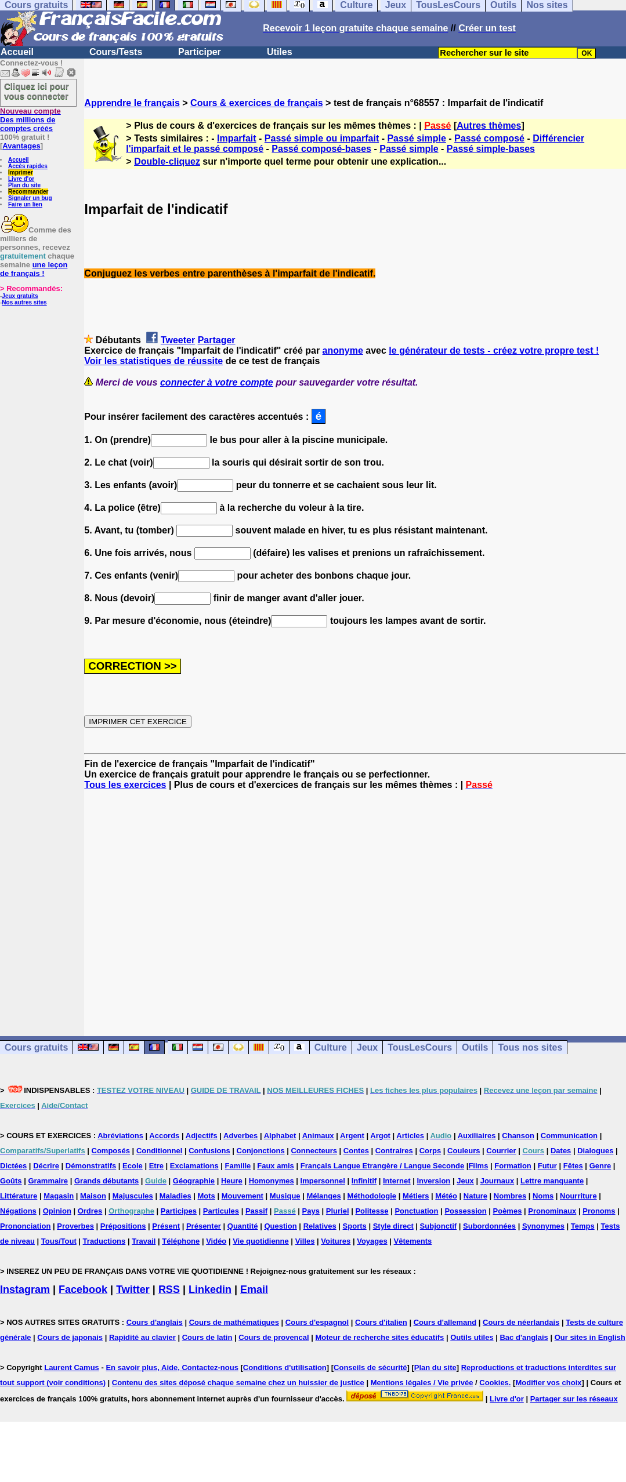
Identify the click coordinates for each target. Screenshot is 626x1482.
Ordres (90, 1211)
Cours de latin (207, 1337)
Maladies (175, 1196)
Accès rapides (28, 166)
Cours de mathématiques (234, 1322)
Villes (305, 1241)
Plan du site (24, 185)
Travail (143, 1241)
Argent (352, 1135)
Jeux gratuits (20, 296)
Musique (285, 1196)
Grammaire (48, 1180)
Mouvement (242, 1196)
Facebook (83, 1289)
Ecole (132, 1165)
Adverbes (240, 1135)
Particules (221, 1211)
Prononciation (25, 1226)
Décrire (46, 1165)
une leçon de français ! (33, 269)
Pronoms (598, 1211)
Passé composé (489, 138)
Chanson (518, 1135)
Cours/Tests (115, 52)
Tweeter (178, 340)
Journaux (497, 1180)
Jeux (367, 1047)
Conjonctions (261, 1150)
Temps (583, 1226)
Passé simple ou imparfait (322, 138)
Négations (18, 1211)
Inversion (434, 1180)
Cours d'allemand (445, 1322)
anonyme (343, 350)
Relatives (319, 1226)
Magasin (59, 1196)
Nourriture (578, 1196)
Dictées (13, 1165)
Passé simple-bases (491, 149)
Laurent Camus (71, 1367)
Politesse (371, 1211)
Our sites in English (590, 1337)
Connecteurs (313, 1150)
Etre (156, 1165)
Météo (446, 1196)
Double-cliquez (167, 161)
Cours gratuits (36, 1047)
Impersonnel (323, 1180)
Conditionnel (159, 1150)
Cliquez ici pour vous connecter (36, 91)
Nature (475, 1196)
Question (280, 1226)
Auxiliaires (477, 1135)
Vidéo (216, 1241)
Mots (206, 1196)
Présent (166, 1226)
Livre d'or (21, 179)
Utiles (279, 52)
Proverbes (75, 1226)
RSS (169, 1289)
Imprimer (20, 172)
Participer (199, 52)
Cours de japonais (70, 1337)
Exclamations (194, 1165)
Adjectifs (202, 1135)
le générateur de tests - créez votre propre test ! (494, 350)
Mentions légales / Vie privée (422, 1382)
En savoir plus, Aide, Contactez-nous (172, 1367)
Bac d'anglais (524, 1337)
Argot (380, 1135)
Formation (512, 1165)
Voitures (335, 1241)
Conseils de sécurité (370, 1367)
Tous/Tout (59, 1241)
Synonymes (543, 1226)
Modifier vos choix (548, 1382)
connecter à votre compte (216, 382)
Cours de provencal (273, 1337)
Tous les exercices (125, 785)
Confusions (209, 1150)
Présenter (203, 1226)
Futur (547, 1165)
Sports (355, 1226)
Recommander (28, 191)
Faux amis (275, 1165)
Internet (397, 1180)
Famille (238, 1165)
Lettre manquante (552, 1180)
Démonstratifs (91, 1165)
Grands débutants (106, 1180)
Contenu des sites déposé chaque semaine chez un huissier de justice (238, 1382)
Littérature (18, 1196)
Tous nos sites (530, 1047)
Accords (164, 1135)
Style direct (393, 1226)
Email (254, 1289)
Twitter (133, 1289)
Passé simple (416, 138)
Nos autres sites (24, 302)
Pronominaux (552, 1211)
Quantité (242, 1226)
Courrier (501, 1150)
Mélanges (323, 1196)
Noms (543, 1196)
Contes (356, 1150)
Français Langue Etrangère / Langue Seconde (382, 1165)
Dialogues (595, 1150)
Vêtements (413, 1241)
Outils (475, 1047)
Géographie (194, 1180)
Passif (256, 1211)
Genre (600, 1165)
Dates (561, 1150)
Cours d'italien (381, 1322)
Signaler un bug (30, 198)
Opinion (57, 1211)
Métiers (416, 1196)
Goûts (11, 1180)
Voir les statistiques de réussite (153, 361)
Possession (465, 1211)
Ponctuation (416, 1211)
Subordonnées (489, 1226)
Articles (410, 1135)
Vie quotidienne (261, 1241)
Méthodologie (372, 1196)
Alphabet (280, 1135)
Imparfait (236, 138)
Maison (93, 1196)
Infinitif (364, 1180)
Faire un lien (25, 204)
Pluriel (337, 1211)
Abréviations (120, 1135)
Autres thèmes (489, 125)
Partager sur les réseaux (574, 1398)
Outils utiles (471, 1337)
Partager (217, 340)
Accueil (17, 52)
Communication (569, 1135)
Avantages (21, 145)
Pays (311, 1211)
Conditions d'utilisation (285, 1367)
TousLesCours (420, 1047)
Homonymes (271, 1180)
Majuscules (133, 1196)
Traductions (104, 1241)
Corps (430, 1150)
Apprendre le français (132, 103)
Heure (232, 1180)
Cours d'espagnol (317, 1322)
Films (478, 1165)
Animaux (318, 1135)
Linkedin (210, 1289)
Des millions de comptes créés (30, 120)
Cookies (494, 1382)
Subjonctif (438, 1226)
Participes (179, 1211)
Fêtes (573, 1165)
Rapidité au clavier (142, 1337)
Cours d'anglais (154, 1322)
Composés (111, 1150)
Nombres (510, 1196)
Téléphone (181, 1241)
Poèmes (507, 1211)
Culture (330, 1047)
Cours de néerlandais (521, 1322)
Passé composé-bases (321, 149)
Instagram (25, 1289)
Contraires (394, 1150)
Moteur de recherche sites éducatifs (380, 1337)
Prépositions (123, 1226)
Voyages (372, 1241)
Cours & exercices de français (256, 103)
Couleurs (463, 1150)
